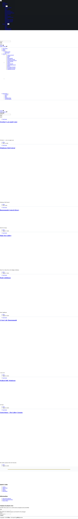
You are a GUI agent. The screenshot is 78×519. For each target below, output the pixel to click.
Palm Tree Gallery (5, 235)
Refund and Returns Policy (7, 499)
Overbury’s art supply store (8, 122)
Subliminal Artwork (11, 69)
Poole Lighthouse (5, 278)
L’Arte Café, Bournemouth (8, 320)
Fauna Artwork (10, 61)
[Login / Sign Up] (3, 46)
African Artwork (10, 55)
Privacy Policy (5, 500)
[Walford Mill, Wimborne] (23, 402)
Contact (3, 486)
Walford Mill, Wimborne (8, 380)
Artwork (4, 53)
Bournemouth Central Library (9, 210)
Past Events (7, 52)
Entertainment (10, 58)
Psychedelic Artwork (11, 68)
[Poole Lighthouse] (23, 310)
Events (4, 50)
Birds (8, 57)
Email (1, 512)
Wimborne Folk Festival (7, 148)
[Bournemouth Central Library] (8, 225)
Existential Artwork (11, 59)
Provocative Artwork (11, 67)
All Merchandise (8, 99)
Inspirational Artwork (11, 64)
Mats (6, 95)
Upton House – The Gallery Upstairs (11, 412)
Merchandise (5, 93)
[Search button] (1, 43)
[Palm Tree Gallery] (23, 267)
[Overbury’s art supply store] (9, 138)
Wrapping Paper (8, 97)
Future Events (7, 51)
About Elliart (5, 48)
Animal (8, 56)
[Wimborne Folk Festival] (23, 200)
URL (1, 509)
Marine (8, 65)
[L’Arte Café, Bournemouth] (23, 370)
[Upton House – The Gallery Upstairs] (23, 460)
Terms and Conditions (6, 498)
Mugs (6, 96)
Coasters (6, 94)
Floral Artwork (10, 63)
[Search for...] (5, 41)
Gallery (3, 49)
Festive (8, 62)
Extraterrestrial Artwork (12, 60)
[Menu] (2, 113)
